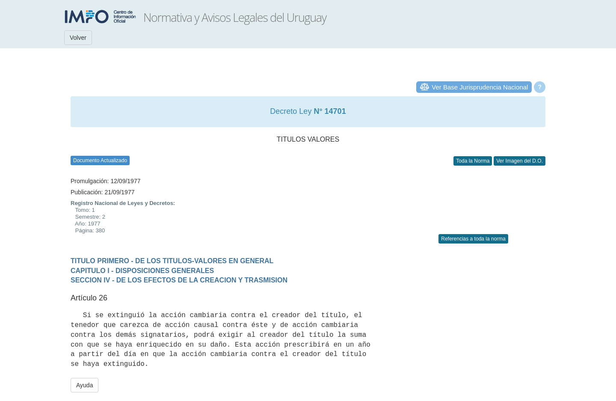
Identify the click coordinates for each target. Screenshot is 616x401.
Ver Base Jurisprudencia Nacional (480, 87)
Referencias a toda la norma (473, 239)
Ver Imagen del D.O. (519, 161)
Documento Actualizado (100, 160)
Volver (78, 37)
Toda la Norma (472, 161)
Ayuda (84, 385)
